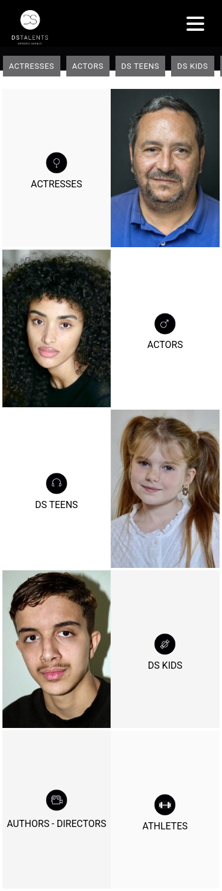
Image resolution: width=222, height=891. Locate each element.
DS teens (140, 66)
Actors (88, 66)
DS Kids (192, 66)
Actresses (31, 66)
